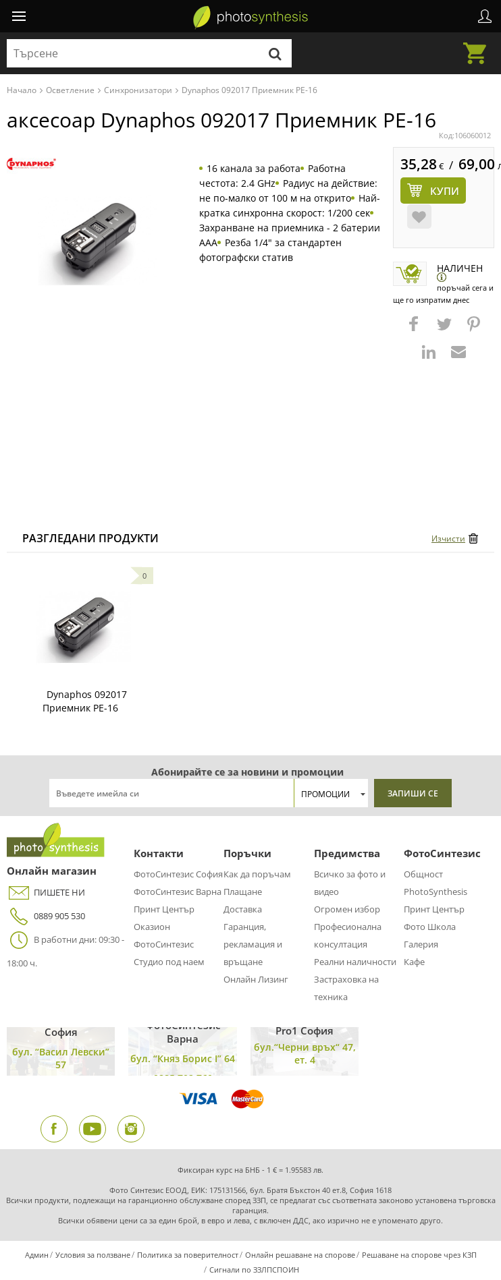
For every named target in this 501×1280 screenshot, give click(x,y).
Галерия (421, 944)
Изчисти (448, 538)
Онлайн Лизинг (255, 979)
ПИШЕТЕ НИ (46, 892)
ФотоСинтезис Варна (177, 891)
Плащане (242, 891)
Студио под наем (169, 962)
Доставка (242, 909)
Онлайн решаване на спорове (300, 1255)
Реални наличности (355, 962)
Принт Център (164, 909)
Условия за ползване (92, 1255)
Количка (478, 45)
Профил (485, 16)
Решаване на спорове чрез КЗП (419, 1255)
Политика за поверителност (187, 1255)
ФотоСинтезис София (178, 874)
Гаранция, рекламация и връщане (252, 944)
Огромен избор (347, 909)
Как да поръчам (257, 874)
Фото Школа (430, 927)
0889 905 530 (46, 916)
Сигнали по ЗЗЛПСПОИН (254, 1269)
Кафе (414, 962)
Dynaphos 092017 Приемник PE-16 (85, 701)
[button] (415, 330)
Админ (37, 1255)
